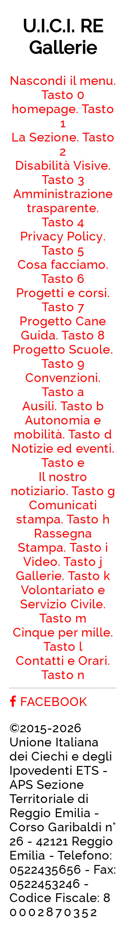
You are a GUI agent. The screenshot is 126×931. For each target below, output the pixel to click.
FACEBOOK (48, 702)
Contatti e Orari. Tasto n (63, 667)
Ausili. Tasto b (63, 406)
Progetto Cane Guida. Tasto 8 (62, 328)
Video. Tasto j (63, 561)
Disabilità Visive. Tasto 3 (63, 172)
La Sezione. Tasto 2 (63, 144)
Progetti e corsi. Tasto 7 (63, 300)
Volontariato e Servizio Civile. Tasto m (63, 604)
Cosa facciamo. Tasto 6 (63, 271)
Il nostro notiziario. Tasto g (63, 484)
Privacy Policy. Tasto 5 (63, 243)
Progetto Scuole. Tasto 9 (63, 356)
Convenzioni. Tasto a (63, 385)
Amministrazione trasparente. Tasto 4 (63, 208)
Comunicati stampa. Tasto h (63, 512)
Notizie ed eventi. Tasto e (63, 455)
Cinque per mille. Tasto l (63, 639)
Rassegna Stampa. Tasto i (63, 540)
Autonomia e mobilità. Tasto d (63, 427)
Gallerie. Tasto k (63, 576)
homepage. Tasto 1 (63, 116)
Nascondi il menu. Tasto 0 (63, 87)
